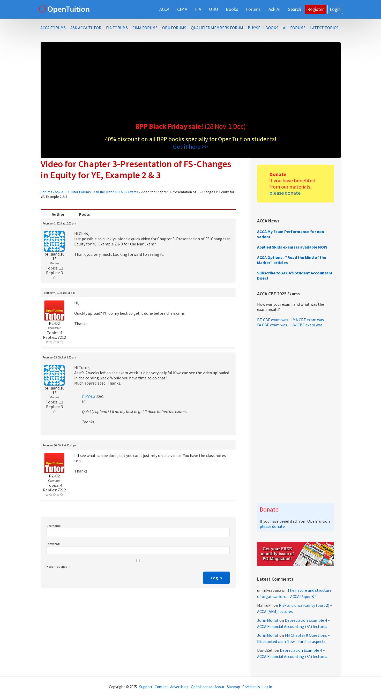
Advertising (179, 686)
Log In (216, 577)
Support (145, 686)
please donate (285, 193)
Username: (54, 526)
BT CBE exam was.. (273, 319)
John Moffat (268, 620)
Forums (46, 192)
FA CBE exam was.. (273, 324)
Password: (53, 544)
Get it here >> (190, 147)
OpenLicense (202, 686)
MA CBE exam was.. (309, 319)
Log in (267, 686)
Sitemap (233, 686)
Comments (251, 686)
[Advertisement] (190, 83)
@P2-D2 (88, 396)
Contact (161, 686)
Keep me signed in (58, 566)
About (220, 686)
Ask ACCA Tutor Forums (73, 192)
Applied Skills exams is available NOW (292, 247)
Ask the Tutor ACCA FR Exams (115, 192)
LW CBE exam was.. (308, 324)
